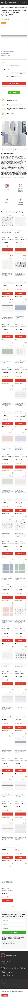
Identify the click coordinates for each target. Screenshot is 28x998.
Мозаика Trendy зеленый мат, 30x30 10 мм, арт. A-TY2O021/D (20, 578)
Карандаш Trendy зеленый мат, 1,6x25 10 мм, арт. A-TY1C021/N (7, 795)
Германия (11, 7)
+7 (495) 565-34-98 (20, 969)
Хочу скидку (13, 92)
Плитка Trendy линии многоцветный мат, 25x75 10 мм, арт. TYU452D (20, 361)
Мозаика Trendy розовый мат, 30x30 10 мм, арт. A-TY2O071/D (7, 621)
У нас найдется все (6, 986)
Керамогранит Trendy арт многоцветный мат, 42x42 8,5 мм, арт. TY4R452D (7, 231)
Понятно (5, 995)
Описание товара (7, 150)
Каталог (3, 983)
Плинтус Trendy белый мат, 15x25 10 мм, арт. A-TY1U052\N (20, 838)
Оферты (15, 936)
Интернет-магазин (5, 980)
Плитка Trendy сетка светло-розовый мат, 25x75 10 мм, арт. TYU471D (20, 491)
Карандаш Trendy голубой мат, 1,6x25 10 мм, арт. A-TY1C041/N (20, 751)
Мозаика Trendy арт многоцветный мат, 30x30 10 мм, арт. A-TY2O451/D (20, 535)
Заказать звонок (20, 3)
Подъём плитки (10, 113)
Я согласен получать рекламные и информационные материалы (10, 942)
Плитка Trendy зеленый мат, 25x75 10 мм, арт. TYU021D (6, 361)
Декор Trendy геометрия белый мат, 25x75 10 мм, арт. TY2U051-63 (20, 621)
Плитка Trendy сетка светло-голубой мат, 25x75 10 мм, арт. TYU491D (20, 448)
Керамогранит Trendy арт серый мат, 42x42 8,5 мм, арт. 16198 (20, 231)
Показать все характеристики (7, 51)
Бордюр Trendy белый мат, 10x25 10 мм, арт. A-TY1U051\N (7, 708)
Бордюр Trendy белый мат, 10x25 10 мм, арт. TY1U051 (20, 708)
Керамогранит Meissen (20, 7)
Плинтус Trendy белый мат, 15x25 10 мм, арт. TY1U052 (7, 882)
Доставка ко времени (12, 100)
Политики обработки (11, 938)
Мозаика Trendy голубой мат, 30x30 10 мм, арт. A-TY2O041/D (7, 578)
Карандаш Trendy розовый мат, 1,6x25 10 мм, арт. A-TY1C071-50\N (20, 795)
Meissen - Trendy (5, 253)
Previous (1, 133)
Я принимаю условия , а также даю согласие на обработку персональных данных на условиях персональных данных (13, 937)
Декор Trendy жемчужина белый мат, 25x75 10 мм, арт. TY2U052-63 (7, 665)
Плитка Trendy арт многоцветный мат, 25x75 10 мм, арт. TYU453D (20, 274)
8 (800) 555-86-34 (7, 969)
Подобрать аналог (5, 53)
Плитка (6, 7)
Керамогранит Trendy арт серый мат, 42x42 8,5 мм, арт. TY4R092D (7, 274)
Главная (2, 7)
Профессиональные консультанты (14, 104)
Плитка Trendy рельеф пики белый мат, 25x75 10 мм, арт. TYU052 (7, 404)
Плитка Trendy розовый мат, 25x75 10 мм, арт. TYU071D (7, 448)
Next (26, 133)
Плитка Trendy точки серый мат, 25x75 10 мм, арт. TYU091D (7, 535)
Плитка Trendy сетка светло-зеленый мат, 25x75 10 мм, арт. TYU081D (7, 491)
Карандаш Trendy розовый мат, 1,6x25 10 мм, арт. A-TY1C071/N (7, 838)
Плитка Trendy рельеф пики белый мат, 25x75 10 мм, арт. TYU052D (20, 404)
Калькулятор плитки (5, 55)
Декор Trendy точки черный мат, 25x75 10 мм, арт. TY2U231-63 (20, 665)
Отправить (14, 932)
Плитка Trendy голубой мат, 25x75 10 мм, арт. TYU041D (19, 318)
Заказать (14, 87)
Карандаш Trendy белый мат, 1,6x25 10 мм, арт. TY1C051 (7, 751)
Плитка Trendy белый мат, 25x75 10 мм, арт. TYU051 (7, 318)
